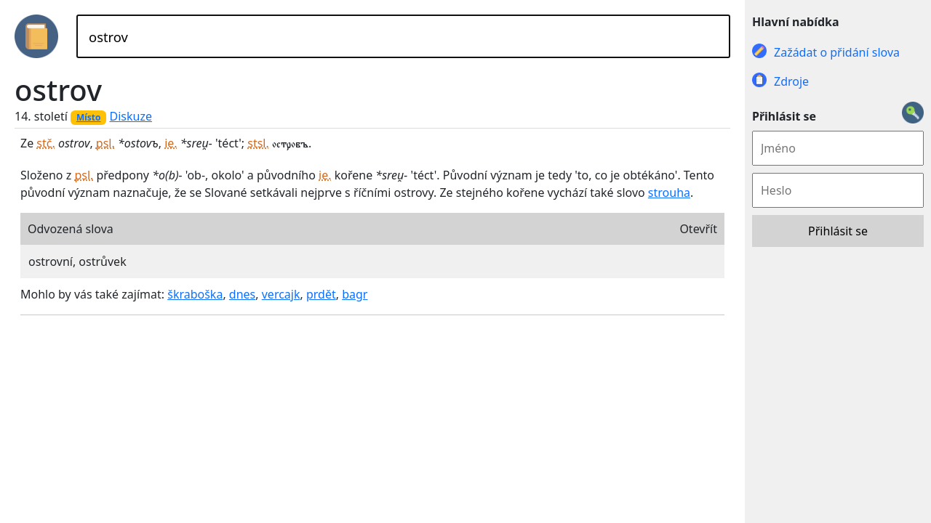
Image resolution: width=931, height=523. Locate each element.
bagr (354, 294)
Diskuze (131, 116)
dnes (242, 294)
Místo (88, 117)
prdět (321, 294)
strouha (669, 192)
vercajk (281, 294)
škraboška (195, 294)
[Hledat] (403, 36)
